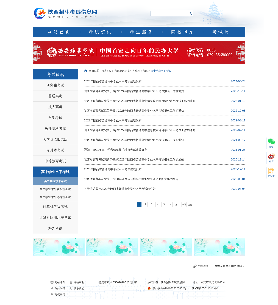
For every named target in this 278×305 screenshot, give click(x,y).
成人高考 (55, 107)
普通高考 (55, 96)
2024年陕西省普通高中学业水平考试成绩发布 (112, 81)
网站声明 (77, 282)
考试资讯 (101, 32)
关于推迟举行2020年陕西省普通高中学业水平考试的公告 (120, 188)
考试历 (221, 32)
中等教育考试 (55, 161)
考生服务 (142, 32)
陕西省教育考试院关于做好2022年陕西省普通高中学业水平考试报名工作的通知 (134, 139)
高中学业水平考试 (55, 172)
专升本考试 (55, 150)
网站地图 (57, 282)
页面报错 (57, 288)
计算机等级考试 (55, 207)
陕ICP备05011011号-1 (205, 288)
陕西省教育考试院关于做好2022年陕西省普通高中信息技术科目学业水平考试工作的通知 (139, 130)
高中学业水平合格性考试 (55, 189)
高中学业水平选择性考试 (55, 197)
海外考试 (55, 228)
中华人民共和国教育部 (228, 266)
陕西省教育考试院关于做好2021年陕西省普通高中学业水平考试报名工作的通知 (134, 159)
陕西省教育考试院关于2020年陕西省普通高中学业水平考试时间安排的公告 (131, 179)
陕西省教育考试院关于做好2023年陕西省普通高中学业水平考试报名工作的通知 (134, 110)
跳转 (190, 204)
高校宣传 (57, 294)
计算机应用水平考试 (55, 217)
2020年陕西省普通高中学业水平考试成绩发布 (112, 169)
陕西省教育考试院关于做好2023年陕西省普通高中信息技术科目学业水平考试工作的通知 (139, 100)
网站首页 (60, 32)
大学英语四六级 (55, 139)
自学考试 (55, 118)
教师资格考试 (55, 128)
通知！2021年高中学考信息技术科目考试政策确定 (115, 149)
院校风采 (183, 32)
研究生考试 (55, 85)
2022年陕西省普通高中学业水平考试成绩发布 (112, 120)
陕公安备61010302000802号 (169, 288)
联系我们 (77, 288)
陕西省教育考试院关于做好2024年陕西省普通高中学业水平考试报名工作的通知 (134, 91)
